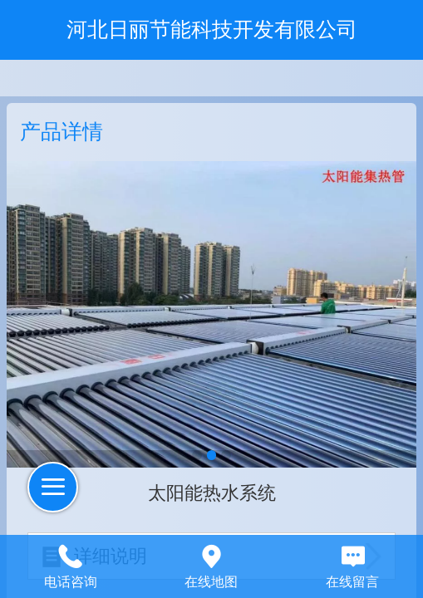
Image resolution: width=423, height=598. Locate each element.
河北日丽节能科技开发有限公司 (211, 29)
